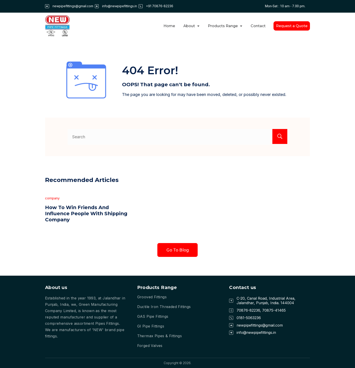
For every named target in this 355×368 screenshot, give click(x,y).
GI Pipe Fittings (150, 326)
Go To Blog (177, 250)
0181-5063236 (249, 317)
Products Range (225, 26)
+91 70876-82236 (159, 6)
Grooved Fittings (152, 297)
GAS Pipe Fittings (152, 316)
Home (169, 26)
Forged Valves (150, 345)
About (191, 26)
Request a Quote (291, 26)
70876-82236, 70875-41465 (261, 310)
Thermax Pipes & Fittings (159, 336)
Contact (258, 26)
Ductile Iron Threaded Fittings (164, 306)
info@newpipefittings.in (119, 6)
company (52, 198)
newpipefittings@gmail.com (73, 6)
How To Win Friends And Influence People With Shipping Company (78, 213)
